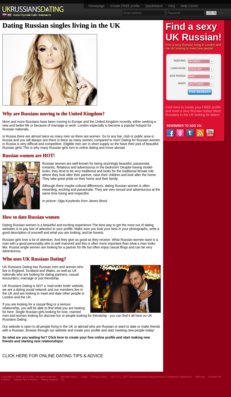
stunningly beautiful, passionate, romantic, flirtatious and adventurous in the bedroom (96, 165)
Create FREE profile (125, 6)
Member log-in (69, 376)
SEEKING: (180, 60)
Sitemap (200, 376)
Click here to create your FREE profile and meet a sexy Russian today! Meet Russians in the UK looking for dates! (193, 111)
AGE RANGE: (178, 75)
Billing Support (49, 379)
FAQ (171, 6)
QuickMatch (154, 6)
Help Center (189, 6)
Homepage (96, 6)
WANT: (182, 83)
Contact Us (214, 376)
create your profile (87, 330)
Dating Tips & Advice (26, 379)
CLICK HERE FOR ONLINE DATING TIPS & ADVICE (52, 355)
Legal (84, 376)
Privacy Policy (99, 376)
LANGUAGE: (178, 68)
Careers (5, 379)
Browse (31, 330)
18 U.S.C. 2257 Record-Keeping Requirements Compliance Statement (151, 376)
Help (221, 13)
